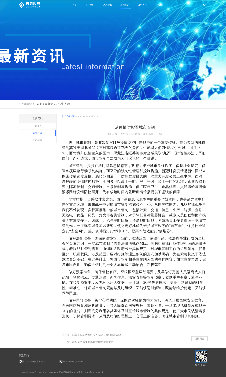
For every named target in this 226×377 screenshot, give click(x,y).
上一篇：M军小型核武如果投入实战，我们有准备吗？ (93, 338)
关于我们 (90, 5)
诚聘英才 (142, 5)
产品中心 (107, 5)
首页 (74, 5)
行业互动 (64, 104)
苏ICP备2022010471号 (94, 372)
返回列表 (199, 342)
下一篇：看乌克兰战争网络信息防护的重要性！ (89, 345)
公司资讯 (37, 130)
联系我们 (160, 5)
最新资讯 (124, 5)
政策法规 (37, 143)
